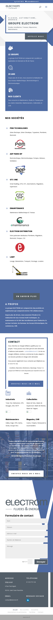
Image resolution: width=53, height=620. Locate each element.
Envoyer (41, 561)
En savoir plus (26, 296)
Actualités (34, 610)
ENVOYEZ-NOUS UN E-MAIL (26, 473)
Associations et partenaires (17, 612)
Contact (40, 612)
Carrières (32, 612)
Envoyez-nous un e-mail (25, 384)
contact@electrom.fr (31, 351)
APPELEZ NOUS (36, 36)
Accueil (15, 610)
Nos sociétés (24, 610)
